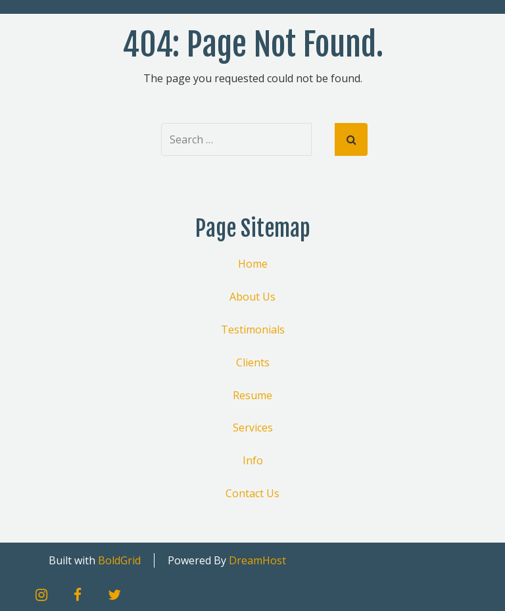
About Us (252, 296)
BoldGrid (119, 560)
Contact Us (252, 493)
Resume (252, 395)
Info (253, 460)
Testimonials (253, 329)
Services (253, 427)
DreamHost (257, 560)
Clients (253, 362)
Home (253, 264)
